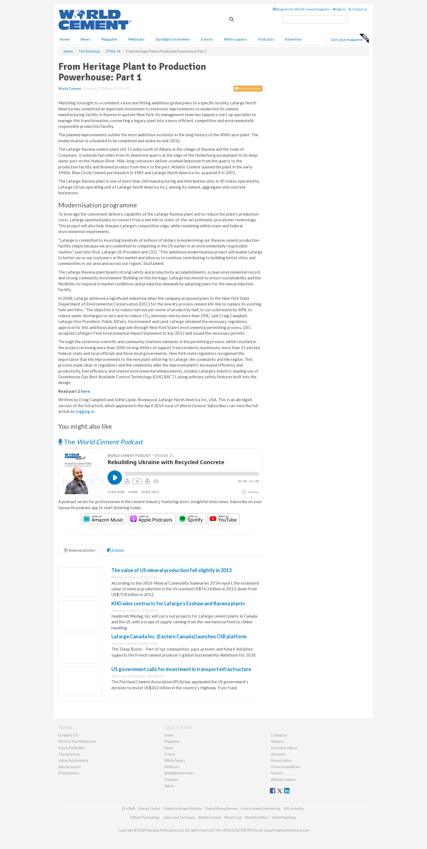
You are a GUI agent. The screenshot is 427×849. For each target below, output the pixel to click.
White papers (235, 39)
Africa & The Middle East (77, 741)
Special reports (69, 767)
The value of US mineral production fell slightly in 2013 (171, 570)
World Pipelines (284, 817)
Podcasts (266, 39)
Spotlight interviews (172, 39)
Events (207, 39)
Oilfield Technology (145, 817)
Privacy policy (281, 760)
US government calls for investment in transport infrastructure (181, 669)
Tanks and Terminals (179, 817)
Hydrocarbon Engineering (260, 808)
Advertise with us (284, 748)
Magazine (109, 39)
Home (65, 39)
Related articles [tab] (79, 550)
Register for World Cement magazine (301, 9)
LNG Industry (293, 808)
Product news (68, 773)
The (100, 442)
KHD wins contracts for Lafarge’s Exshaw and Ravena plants (178, 603)
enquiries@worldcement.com (286, 830)
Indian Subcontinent (73, 760)
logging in (85, 411)
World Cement (69, 88)
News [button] (85, 39)
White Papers (174, 760)
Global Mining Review (221, 808)
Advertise (293, 39)
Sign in (339, 9)
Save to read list (248, 88)
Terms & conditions (285, 767)
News (168, 748)
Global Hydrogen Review (182, 808)
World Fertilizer (257, 817)
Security (277, 773)
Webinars (136, 39)
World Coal (233, 817)
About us (277, 741)
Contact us (358, 9)
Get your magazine (349, 38)
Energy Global (149, 808)
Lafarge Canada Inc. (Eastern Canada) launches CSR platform (178, 636)
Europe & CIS (68, 735)
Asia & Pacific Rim (71, 748)
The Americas (69, 754)
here (85, 391)
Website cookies (283, 779)
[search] (315, 19)
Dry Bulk (128, 808)
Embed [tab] (115, 550)
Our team (278, 754)
